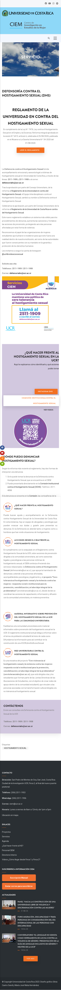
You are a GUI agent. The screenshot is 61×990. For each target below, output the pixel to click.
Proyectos (6, 832)
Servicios (6, 836)
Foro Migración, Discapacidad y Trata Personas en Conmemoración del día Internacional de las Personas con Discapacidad (37, 921)
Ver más (30, 958)
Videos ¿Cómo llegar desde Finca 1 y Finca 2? (21, 859)
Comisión (33, 496)
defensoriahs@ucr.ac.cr (13, 183)
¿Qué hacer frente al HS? (12, 846)
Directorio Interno (9, 855)
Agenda (5, 841)
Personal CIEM (8, 850)
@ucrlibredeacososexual (12, 254)
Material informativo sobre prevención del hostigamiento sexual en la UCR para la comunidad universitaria (35, 617)
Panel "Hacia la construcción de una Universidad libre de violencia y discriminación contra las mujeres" (37, 904)
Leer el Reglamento (29, 150)
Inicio (30, 61)
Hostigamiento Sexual (15, 748)
